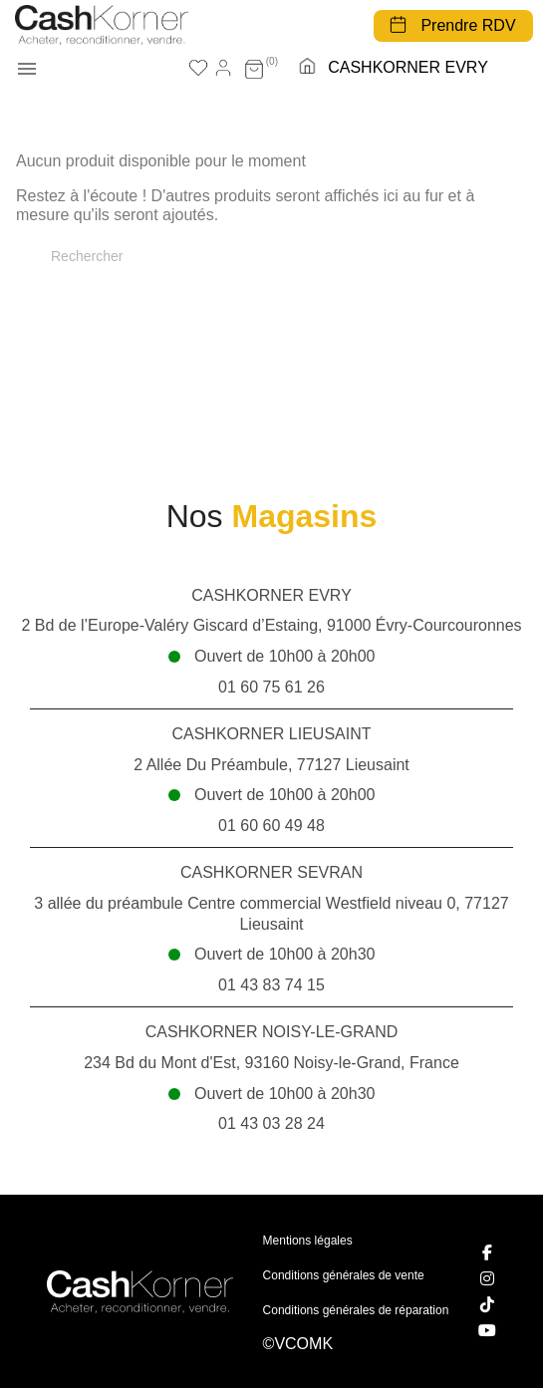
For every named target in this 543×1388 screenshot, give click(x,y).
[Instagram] (487, 1278)
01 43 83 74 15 (271, 984)
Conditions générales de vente (343, 1275)
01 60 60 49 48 (271, 825)
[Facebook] (487, 1252)
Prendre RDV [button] (467, 25)
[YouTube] (487, 1330)
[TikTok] (487, 1304)
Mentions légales (308, 1241)
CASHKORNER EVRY (408, 67)
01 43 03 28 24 (271, 1123)
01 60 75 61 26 (271, 687)
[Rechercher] (271, 256)
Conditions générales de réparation (356, 1310)
